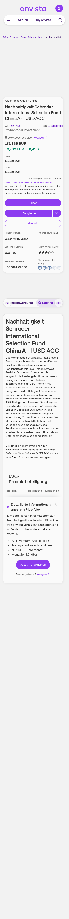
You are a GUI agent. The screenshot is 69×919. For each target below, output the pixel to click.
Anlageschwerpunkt (19, 303)
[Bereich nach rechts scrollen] (58, 303)
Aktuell (23, 20)
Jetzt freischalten (33, 565)
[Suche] (60, 20)
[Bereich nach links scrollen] (7, 303)
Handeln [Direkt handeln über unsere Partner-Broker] (33, 223)
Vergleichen (29, 213)
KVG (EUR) (41, 137)
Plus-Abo (18, 457)
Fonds (24, 37)
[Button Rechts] (57, 213)
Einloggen (43, 574)
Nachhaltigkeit (50, 303)
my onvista (43, 20)
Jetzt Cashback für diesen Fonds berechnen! (28, 182)
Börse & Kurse (10, 37)
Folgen (33, 203)
